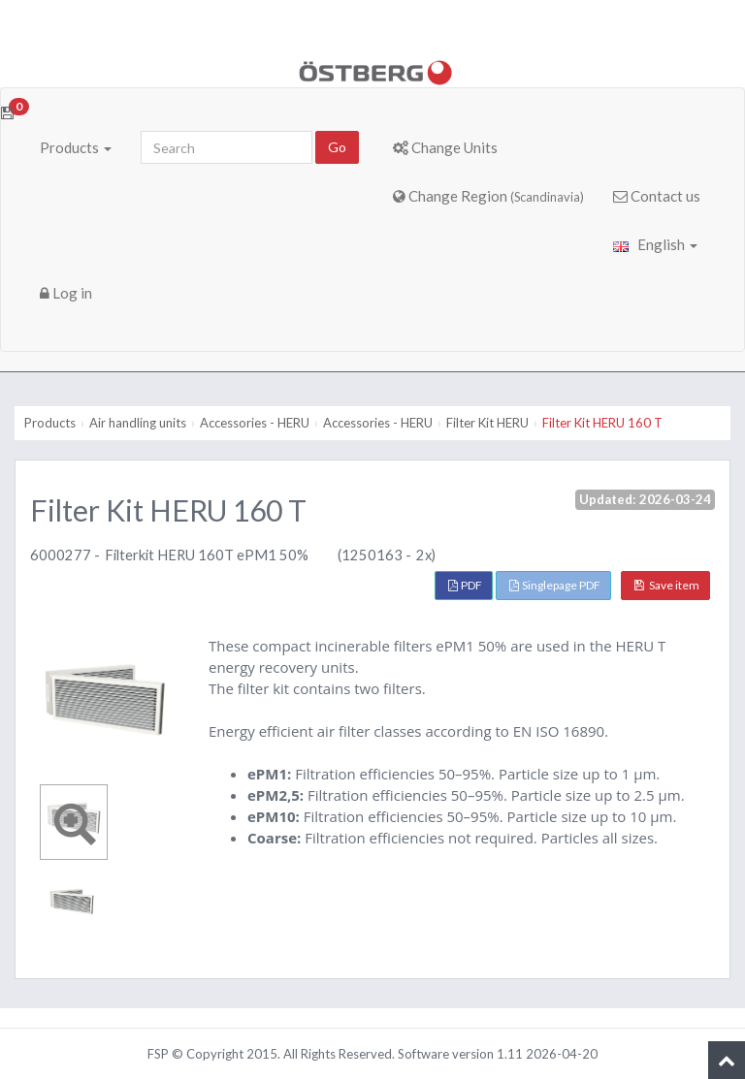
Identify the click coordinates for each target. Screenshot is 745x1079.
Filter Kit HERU (487, 422)
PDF (465, 585)
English (655, 244)
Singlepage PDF (554, 585)
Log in (66, 292)
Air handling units (137, 422)
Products (76, 147)
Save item (666, 585)
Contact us (656, 196)
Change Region (488, 196)
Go (337, 147)
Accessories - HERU (254, 422)
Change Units (445, 147)
